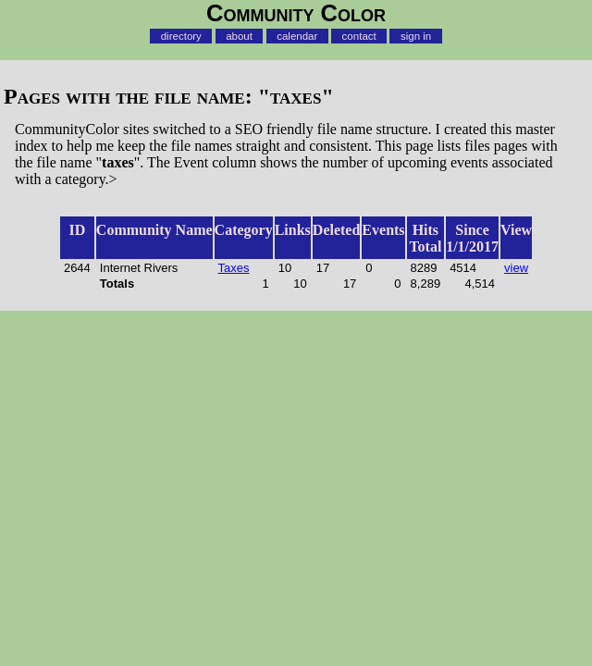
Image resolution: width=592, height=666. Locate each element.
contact (359, 36)
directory (181, 36)
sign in (416, 36)
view (516, 268)
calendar (297, 36)
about (239, 36)
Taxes (234, 268)
